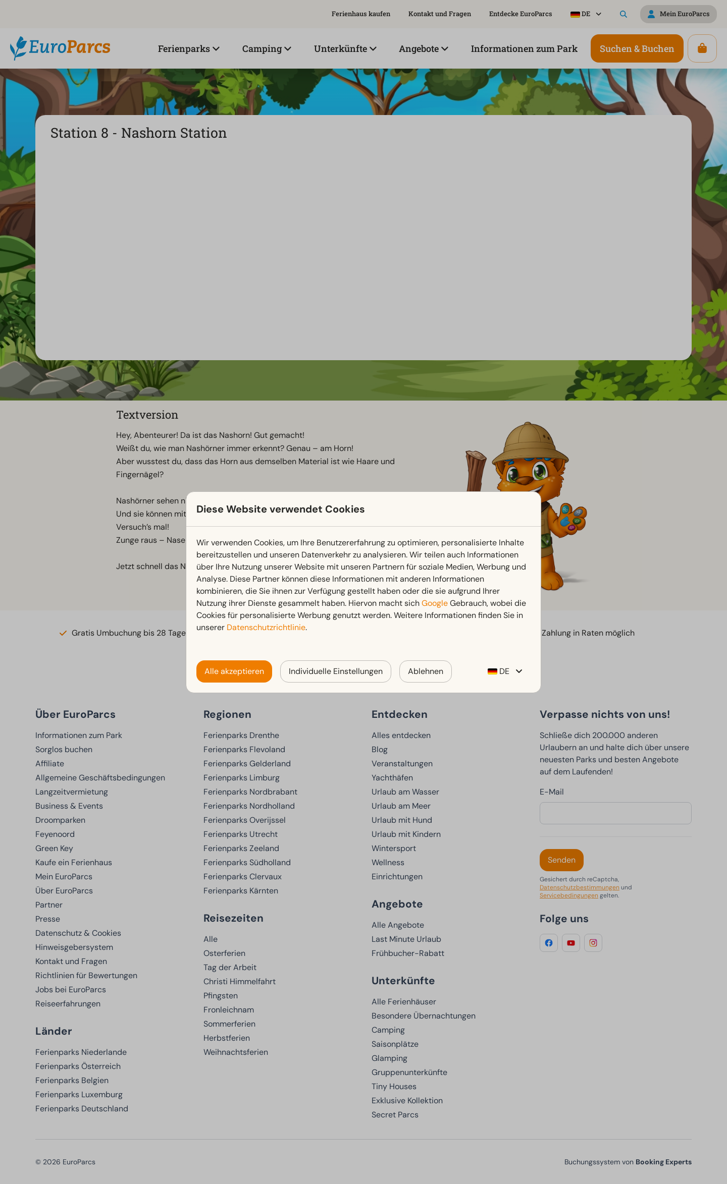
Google (435, 603)
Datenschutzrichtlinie (266, 627)
